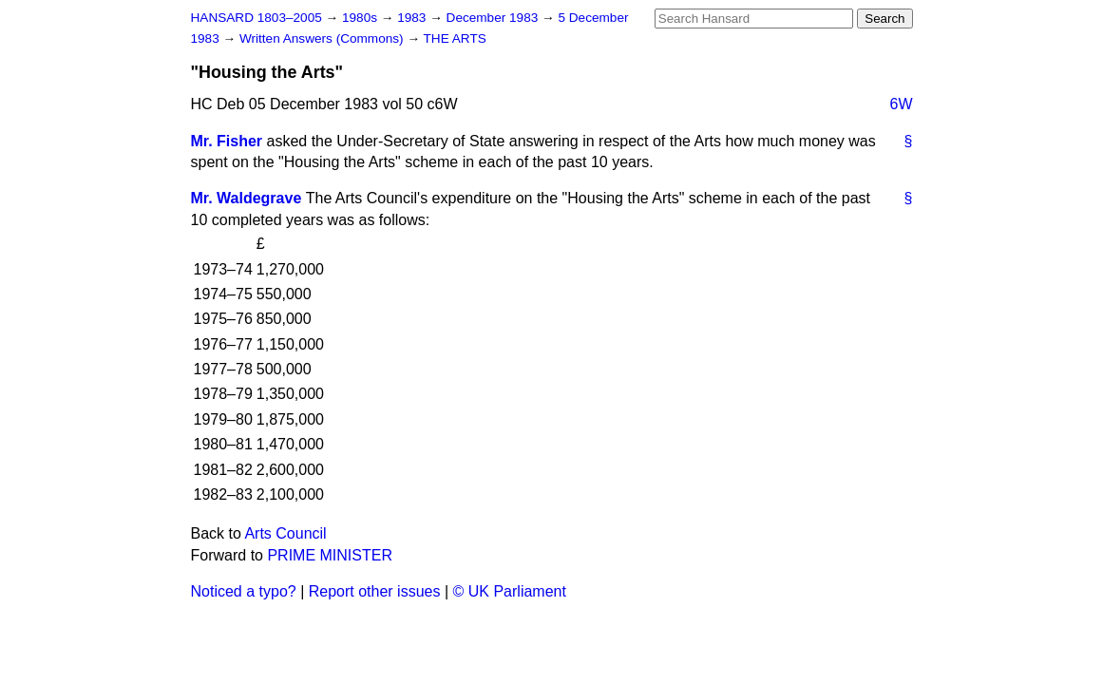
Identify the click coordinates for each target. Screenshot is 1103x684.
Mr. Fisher (227, 141)
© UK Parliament (509, 591)
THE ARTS (455, 38)
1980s (361, 17)
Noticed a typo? (243, 591)
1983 (413, 17)
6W (901, 104)
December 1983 (494, 17)
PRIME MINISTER (329, 555)
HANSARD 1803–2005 (256, 17)
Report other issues (375, 591)
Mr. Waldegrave (246, 198)
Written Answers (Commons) (323, 38)
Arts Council (285, 533)
